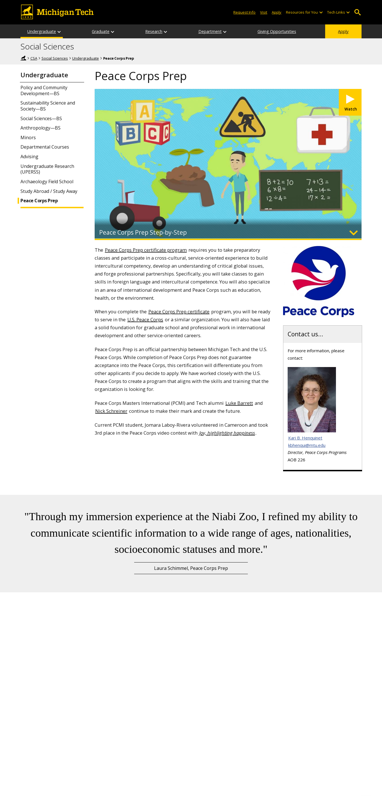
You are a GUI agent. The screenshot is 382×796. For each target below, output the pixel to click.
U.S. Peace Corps (145, 319)
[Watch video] (350, 102)
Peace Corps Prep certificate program (146, 250)
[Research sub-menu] (165, 31)
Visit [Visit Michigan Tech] (263, 12)
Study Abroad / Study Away (48, 191)
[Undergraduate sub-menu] (59, 31)
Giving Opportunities (277, 31)
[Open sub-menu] (320, 12)
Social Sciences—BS (41, 119)
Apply (343, 31)
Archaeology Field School (46, 182)
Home (23, 58)
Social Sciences (47, 46)
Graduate (100, 31)
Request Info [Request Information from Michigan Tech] (244, 12)
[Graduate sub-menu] (113, 31)
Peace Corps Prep (39, 201)
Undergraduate (41, 31)
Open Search (357, 12)
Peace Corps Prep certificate (178, 311)
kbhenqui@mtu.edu (306, 445)
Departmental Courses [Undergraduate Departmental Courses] (44, 147)
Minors (28, 138)
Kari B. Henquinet (305, 438)
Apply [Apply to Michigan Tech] (276, 12)
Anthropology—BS (40, 128)
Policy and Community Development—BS (43, 91)
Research (153, 31)
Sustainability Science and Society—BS (47, 106)
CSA (33, 58)
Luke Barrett (239, 403)
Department (210, 31)
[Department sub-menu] (225, 31)
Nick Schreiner (111, 411)
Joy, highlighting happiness (227, 433)
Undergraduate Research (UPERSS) (47, 169)
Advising (29, 157)
